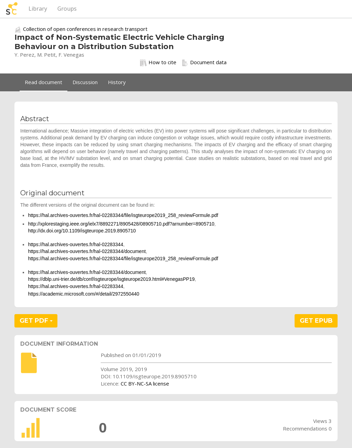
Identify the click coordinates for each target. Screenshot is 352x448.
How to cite (158, 62)
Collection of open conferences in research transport (85, 28)
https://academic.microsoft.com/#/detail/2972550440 (83, 294)
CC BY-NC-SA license (145, 383)
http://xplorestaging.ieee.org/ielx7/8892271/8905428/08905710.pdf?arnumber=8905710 (121, 224)
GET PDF (36, 320)
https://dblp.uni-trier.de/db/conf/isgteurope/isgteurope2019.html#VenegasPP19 (111, 279)
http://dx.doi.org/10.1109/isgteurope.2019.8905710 (82, 230)
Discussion (85, 82)
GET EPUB (316, 320)
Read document (43, 82)
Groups (67, 8)
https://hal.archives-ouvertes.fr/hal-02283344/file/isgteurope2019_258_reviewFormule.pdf (123, 215)
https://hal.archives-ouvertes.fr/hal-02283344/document (86, 251)
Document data (204, 62)
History (117, 82)
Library (38, 8)
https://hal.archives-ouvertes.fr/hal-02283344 (75, 244)
